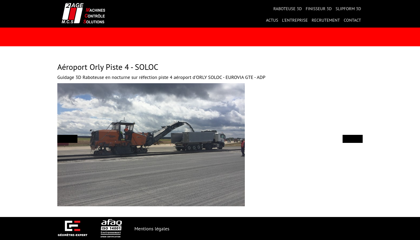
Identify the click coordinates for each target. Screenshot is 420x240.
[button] (67, 139)
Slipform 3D (348, 8)
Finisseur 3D (319, 8)
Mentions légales (152, 229)
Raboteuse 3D (287, 8)
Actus (272, 20)
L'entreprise (295, 20)
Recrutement (326, 20)
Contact (352, 20)
